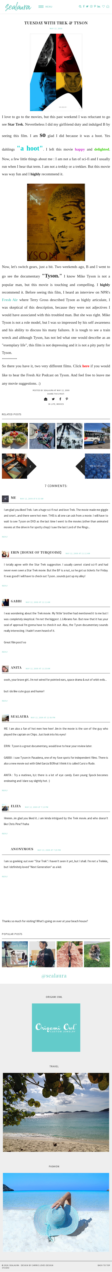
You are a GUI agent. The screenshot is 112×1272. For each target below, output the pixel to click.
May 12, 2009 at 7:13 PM (36, 807)
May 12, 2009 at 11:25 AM (38, 668)
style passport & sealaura (14, 954)
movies (60, 404)
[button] (44, 7)
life (53, 404)
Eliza (16, 806)
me (13, 498)
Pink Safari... (42, 954)
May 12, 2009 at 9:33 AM (32, 498)
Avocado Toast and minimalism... (15, 436)
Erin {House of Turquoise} (36, 552)
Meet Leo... (97, 954)
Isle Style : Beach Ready (42, 436)
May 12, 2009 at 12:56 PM (43, 717)
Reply (5, 537)
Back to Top (104, 1265)
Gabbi (16, 601)
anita (16, 667)
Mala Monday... (70, 954)
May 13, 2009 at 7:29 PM (49, 850)
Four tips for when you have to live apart (70, 436)
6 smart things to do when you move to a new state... (97, 436)
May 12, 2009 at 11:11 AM (78, 553)
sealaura (20, 716)
